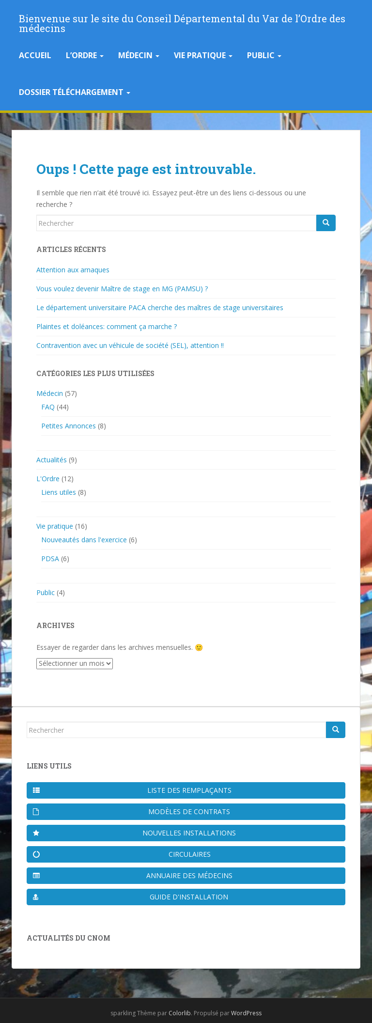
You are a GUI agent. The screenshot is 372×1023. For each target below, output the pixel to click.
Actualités (51, 459)
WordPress (246, 1013)
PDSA (50, 558)
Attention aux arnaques (72, 269)
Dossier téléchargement (74, 92)
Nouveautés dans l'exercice (84, 539)
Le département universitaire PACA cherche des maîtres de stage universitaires (159, 307)
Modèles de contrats (131, 811)
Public (264, 55)
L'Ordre (48, 478)
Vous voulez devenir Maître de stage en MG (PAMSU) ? (122, 288)
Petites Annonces (68, 425)
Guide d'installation (130, 896)
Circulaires (122, 854)
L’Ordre (85, 55)
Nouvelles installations (134, 832)
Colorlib (180, 1013)
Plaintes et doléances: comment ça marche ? (106, 326)
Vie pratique (203, 55)
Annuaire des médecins (132, 875)
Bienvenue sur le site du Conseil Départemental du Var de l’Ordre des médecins (182, 21)
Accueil (35, 55)
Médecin (138, 55)
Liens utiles (58, 492)
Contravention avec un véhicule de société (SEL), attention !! (130, 345)
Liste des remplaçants (132, 790)
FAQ (48, 406)
